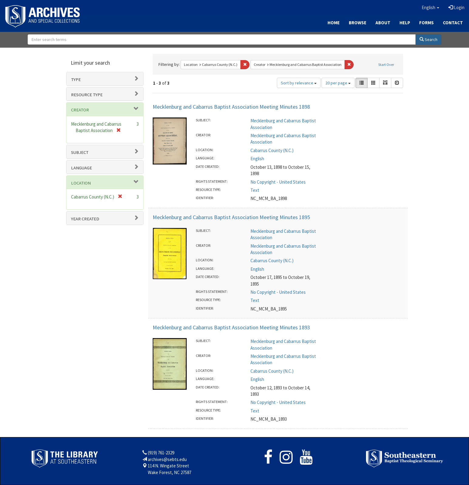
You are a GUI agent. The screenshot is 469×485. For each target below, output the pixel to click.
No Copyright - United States (278, 182)
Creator (80, 110)
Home (334, 22)
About (383, 22)
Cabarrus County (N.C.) (272, 150)
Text (254, 190)
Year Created (85, 219)
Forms (426, 22)
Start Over (386, 64)
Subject (79, 152)
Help (404, 22)
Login (456, 7)
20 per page (338, 83)
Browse (357, 22)
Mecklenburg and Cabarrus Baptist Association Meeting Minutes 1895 (231, 217)
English (257, 158)
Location (81, 183)
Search (428, 39)
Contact (453, 22)
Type (76, 79)
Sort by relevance (299, 83)
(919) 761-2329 (161, 453)
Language (81, 168)
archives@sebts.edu (167, 459)
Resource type (87, 94)
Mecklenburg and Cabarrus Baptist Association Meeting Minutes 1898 (231, 106)
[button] (430, 7)
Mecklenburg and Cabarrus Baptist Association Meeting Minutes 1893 (231, 327)
